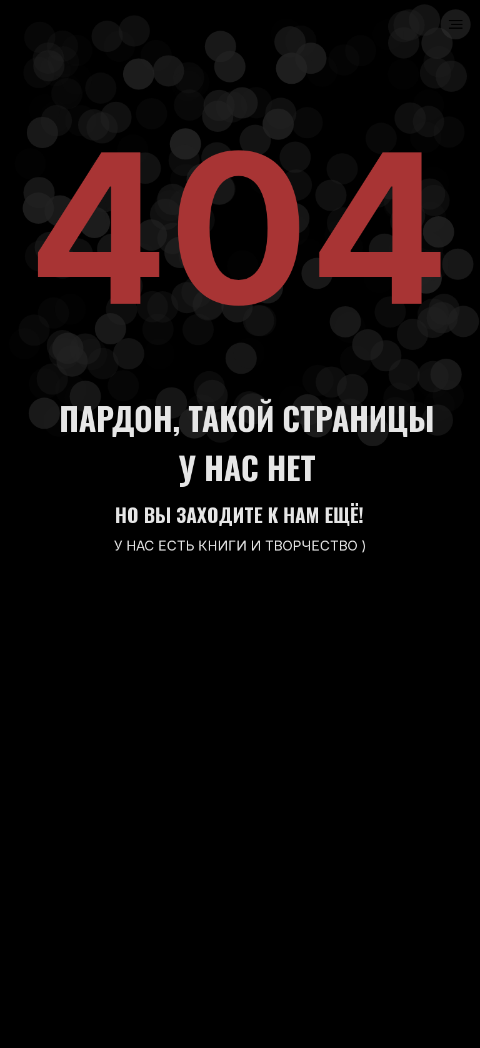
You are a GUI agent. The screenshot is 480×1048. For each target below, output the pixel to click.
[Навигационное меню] (455, 24)
